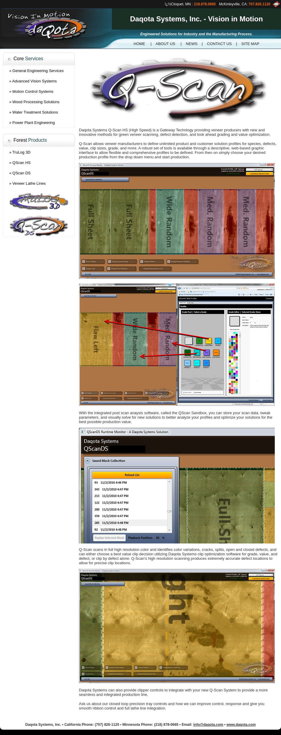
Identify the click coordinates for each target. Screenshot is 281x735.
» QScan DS (20, 173)
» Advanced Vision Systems (33, 81)
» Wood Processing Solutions (34, 102)
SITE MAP (250, 44)
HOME (139, 44)
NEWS (191, 44)
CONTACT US (219, 44)
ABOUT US (165, 44)
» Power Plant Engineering (32, 122)
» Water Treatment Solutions (33, 112)
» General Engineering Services (36, 70)
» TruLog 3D (20, 152)
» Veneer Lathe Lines (27, 183)
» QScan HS (20, 162)
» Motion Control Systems (31, 91)
